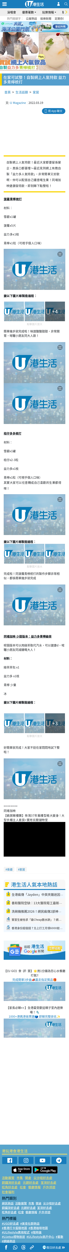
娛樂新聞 (45, 18)
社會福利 (8, 1192)
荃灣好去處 (48, 1182)
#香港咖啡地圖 (38, 1228)
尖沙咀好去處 (42, 1177)
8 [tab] (37, 31)
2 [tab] (30, 27)
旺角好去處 (9, 1187)
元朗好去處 (30, 1182)
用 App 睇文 (55, 111)
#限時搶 (36, 1232)
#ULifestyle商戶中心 (40, 1236)
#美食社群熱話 (30, 1223)
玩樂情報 (48, 12)
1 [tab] (26, 27)
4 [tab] (37, 27)
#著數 (59, 1236)
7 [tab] (34, 31)
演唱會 (11, 12)
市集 (20, 1177)
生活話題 (21, 92)
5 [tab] (41, 27)
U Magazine (18, 102)
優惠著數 (28, 12)
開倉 (28, 1177)
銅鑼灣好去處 (11, 1182)
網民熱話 (8, 1203)
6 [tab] (45, 27)
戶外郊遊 (49, 1187)
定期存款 (60, 18)
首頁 (7, 92)
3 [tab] (34, 27)
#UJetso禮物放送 (13, 1236)
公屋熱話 (31, 18)
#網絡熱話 (8, 1241)
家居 (36, 92)
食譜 (10, 869)
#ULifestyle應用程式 (16, 1232)
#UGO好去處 (10, 1223)
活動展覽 (8, 1177)
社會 (23, 1187)
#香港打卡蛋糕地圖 (14, 1228)
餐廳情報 (34, 1187)
